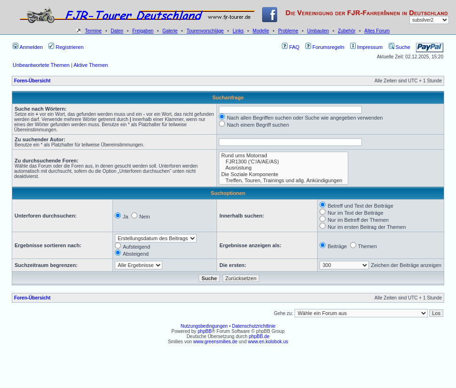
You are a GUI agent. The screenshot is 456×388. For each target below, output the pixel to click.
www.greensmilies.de (215, 341)
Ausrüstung (283, 168)
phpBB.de (259, 336)
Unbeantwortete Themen (41, 65)
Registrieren (65, 47)
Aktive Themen (90, 65)
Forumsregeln (324, 47)
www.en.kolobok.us (268, 341)
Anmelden (28, 47)
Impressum (366, 47)
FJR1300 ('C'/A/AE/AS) (283, 162)
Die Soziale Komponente (283, 174)
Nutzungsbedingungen (204, 326)
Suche (399, 47)
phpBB (205, 331)
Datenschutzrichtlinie (253, 326)
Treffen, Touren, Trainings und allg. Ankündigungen (283, 181)
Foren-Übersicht (32, 80)
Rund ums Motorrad (283, 156)
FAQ (290, 47)
